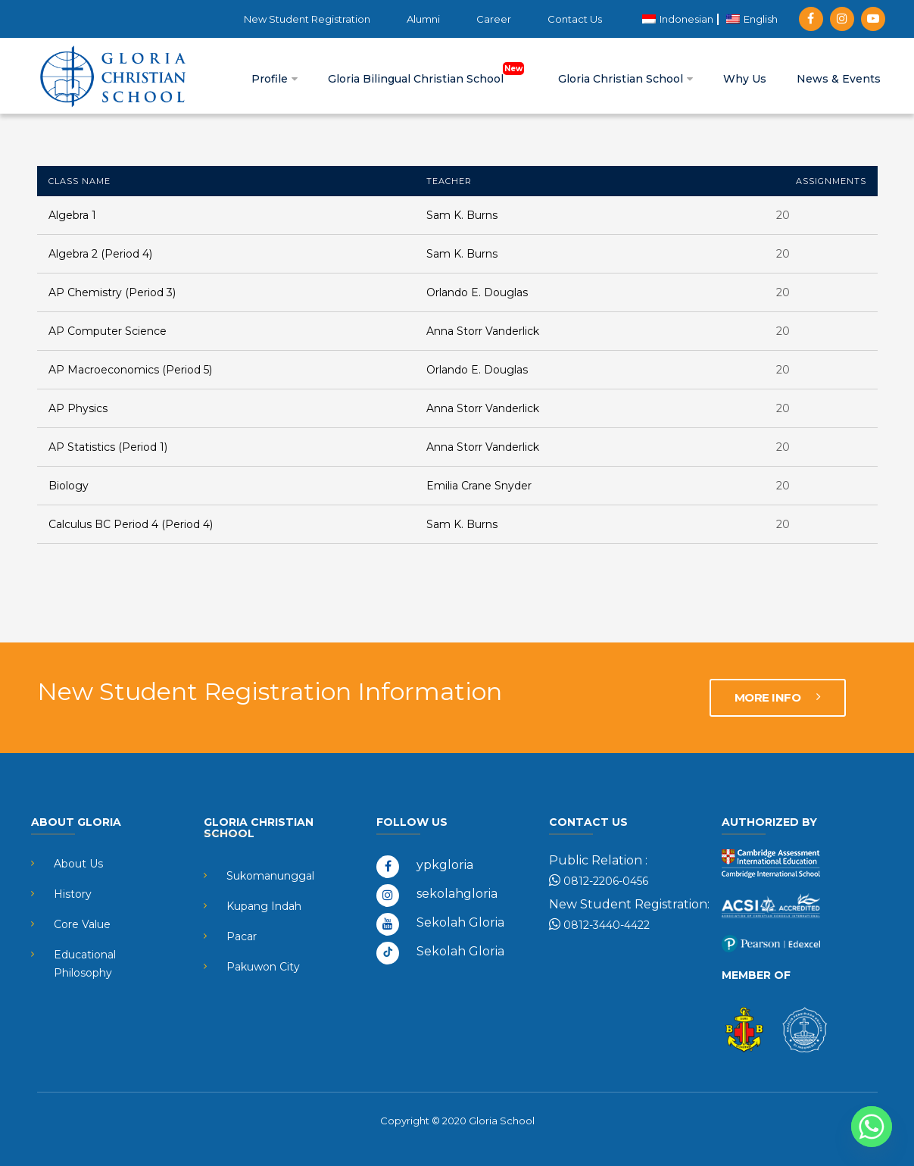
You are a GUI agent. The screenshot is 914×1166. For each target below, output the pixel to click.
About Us (78, 864)
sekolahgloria (457, 893)
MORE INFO (778, 697)
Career (493, 19)
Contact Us (574, 19)
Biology (68, 485)
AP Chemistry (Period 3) (112, 292)
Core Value (82, 924)
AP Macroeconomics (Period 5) (130, 370)
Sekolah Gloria (460, 922)
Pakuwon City (263, 967)
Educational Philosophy (85, 964)
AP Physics (78, 408)
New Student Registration (307, 19)
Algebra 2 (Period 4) (100, 254)
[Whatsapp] (871, 1126)
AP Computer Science (107, 331)
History (73, 894)
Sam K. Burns (462, 215)
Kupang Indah (263, 906)
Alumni (423, 19)
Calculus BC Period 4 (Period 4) (130, 524)
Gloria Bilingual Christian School (428, 79)
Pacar (241, 936)
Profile (274, 79)
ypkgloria (444, 865)
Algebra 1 (72, 215)
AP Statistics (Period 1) (107, 447)
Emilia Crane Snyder (479, 485)
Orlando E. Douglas (477, 292)
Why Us (744, 79)
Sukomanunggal (270, 876)
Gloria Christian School (625, 79)
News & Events (839, 79)
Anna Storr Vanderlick (482, 331)
